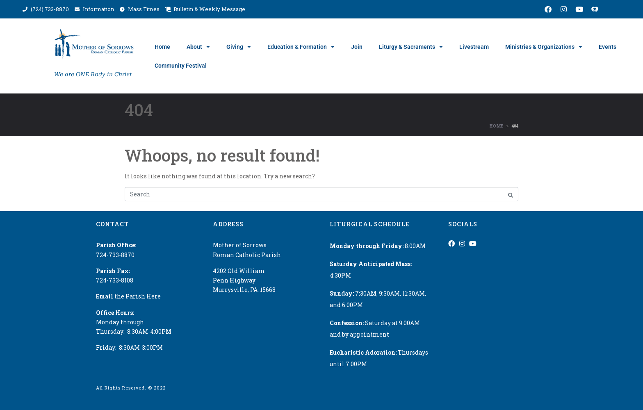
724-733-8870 (115, 255)
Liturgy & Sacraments (411, 47)
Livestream (474, 46)
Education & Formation (301, 47)
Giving (238, 47)
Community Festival (181, 65)
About (198, 47)
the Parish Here (128, 296)
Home (162, 46)
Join (357, 46)
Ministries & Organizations (543, 47)
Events (607, 46)
